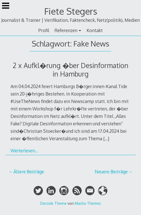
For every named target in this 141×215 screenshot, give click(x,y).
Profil (43, 30)
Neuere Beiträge (111, 171)
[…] (106, 138)
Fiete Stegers (70, 11)
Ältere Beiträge (28, 171)
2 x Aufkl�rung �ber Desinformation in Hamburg (70, 69)
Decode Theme (53, 203)
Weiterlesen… (24, 150)
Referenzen (65, 30)
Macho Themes (88, 203)
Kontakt (95, 30)
